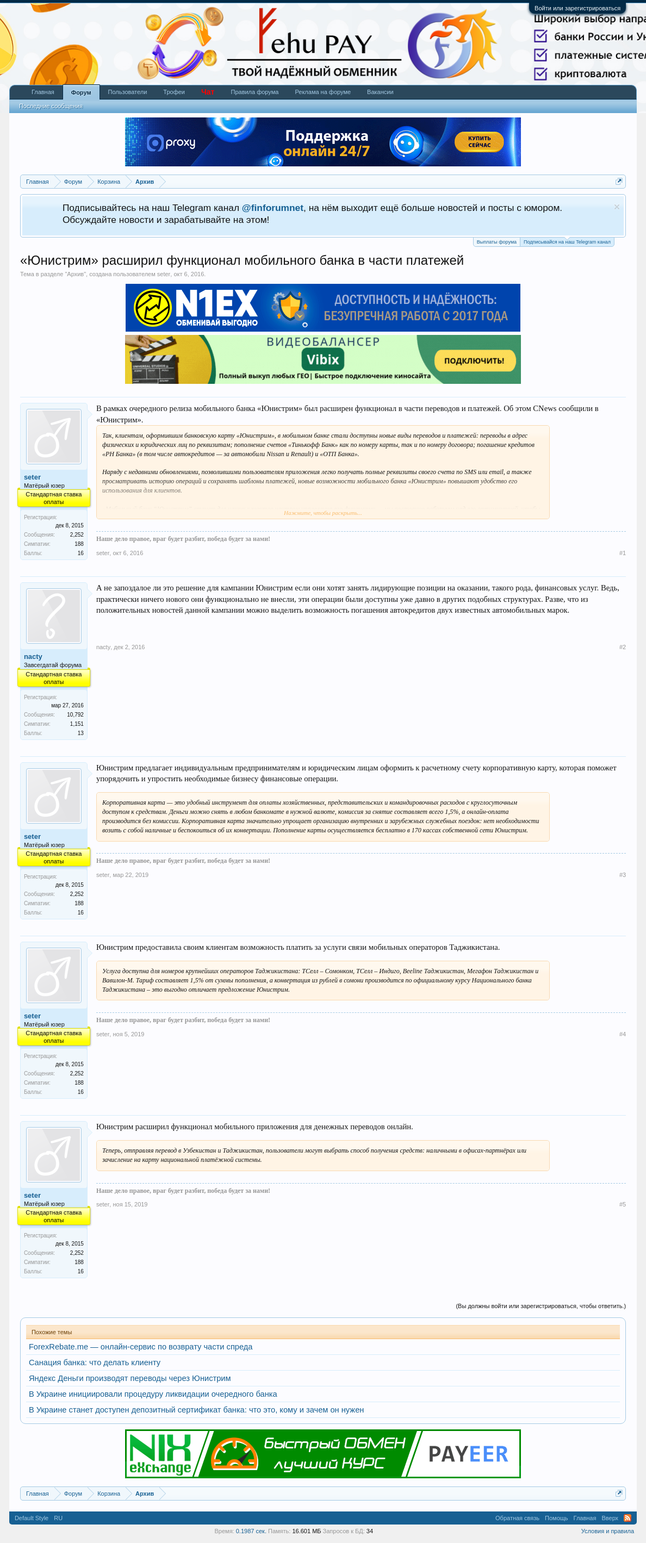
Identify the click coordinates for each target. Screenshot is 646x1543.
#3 (622, 875)
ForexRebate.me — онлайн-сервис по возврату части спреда (141, 1346)
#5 (622, 1204)
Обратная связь (517, 1518)
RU (58, 1518)
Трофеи (174, 92)
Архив (75, 274)
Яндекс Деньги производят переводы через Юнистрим (130, 1378)
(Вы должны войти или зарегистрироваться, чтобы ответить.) (541, 1306)
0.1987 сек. (251, 1531)
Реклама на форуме (323, 92)
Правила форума (254, 92)
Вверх (609, 1518)
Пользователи (127, 92)
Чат (207, 92)
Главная (43, 92)
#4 (622, 1034)
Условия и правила (607, 1531)
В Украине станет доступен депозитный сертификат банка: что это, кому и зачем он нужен (196, 1409)
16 (81, 553)
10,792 (75, 715)
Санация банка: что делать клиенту (94, 1362)
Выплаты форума (497, 242)
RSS (627, 1518)
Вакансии (380, 92)
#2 (622, 647)
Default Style (31, 1518)
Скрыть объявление (617, 207)
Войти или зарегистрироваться (577, 8)
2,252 (77, 535)
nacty (33, 656)
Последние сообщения (51, 106)
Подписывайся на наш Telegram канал (567, 241)
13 (81, 733)
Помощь (556, 1518)
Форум (81, 92)
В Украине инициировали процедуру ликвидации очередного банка (153, 1394)
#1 (622, 553)
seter (163, 274)
